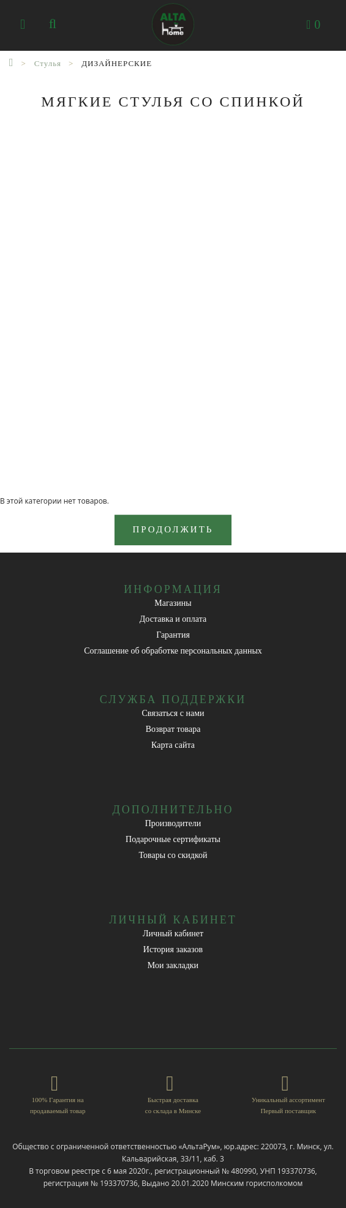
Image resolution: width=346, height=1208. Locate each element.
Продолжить (173, 529)
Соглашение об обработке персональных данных (173, 650)
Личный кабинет (173, 933)
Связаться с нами (172, 713)
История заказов (173, 949)
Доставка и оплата (173, 619)
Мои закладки (173, 965)
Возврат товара (173, 729)
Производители (173, 823)
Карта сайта (173, 745)
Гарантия (173, 634)
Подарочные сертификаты (173, 839)
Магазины (173, 603)
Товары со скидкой (173, 855)
